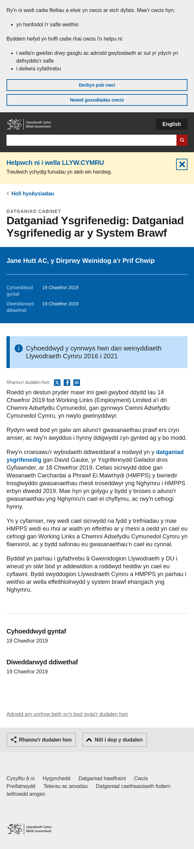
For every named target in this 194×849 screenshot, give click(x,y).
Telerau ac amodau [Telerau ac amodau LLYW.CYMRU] (66, 786)
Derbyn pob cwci (97, 85)
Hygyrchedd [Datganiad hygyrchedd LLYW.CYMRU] (56, 778)
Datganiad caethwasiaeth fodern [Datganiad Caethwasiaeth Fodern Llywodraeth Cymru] (133, 786)
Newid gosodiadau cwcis (97, 100)
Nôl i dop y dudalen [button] (119, 740)
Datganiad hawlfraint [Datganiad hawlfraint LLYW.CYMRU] (102, 778)
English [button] (171, 124)
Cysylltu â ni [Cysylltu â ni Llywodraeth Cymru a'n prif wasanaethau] (20, 778)
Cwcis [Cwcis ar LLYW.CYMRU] (141, 778)
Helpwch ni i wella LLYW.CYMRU (55, 162)
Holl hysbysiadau (32, 193)
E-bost (76, 383)
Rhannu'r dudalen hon (45, 740)
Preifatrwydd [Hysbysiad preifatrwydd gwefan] (20, 786)
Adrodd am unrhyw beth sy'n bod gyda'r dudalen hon (67, 714)
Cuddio (182, 164)
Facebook (67, 383)
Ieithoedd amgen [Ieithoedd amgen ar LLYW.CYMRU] (25, 794)
